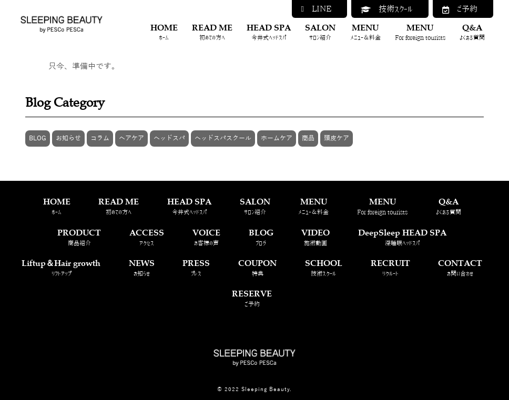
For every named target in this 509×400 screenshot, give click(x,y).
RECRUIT (390, 268)
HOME (164, 32)
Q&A (472, 32)
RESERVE (252, 298)
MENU (365, 32)
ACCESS (146, 237)
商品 (308, 138)
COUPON (257, 268)
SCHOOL (323, 268)
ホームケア (276, 138)
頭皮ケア (336, 138)
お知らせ (68, 138)
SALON (320, 32)
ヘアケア (131, 138)
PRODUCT (79, 237)
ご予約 (459, 9)
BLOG (37, 138)
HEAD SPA (269, 32)
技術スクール (387, 9)
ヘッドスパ (169, 138)
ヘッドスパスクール (223, 138)
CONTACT (460, 268)
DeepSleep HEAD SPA (402, 237)
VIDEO (315, 237)
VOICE (206, 237)
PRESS (196, 268)
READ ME (212, 32)
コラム (99, 138)
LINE (316, 9)
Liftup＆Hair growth (61, 268)
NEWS (142, 268)
